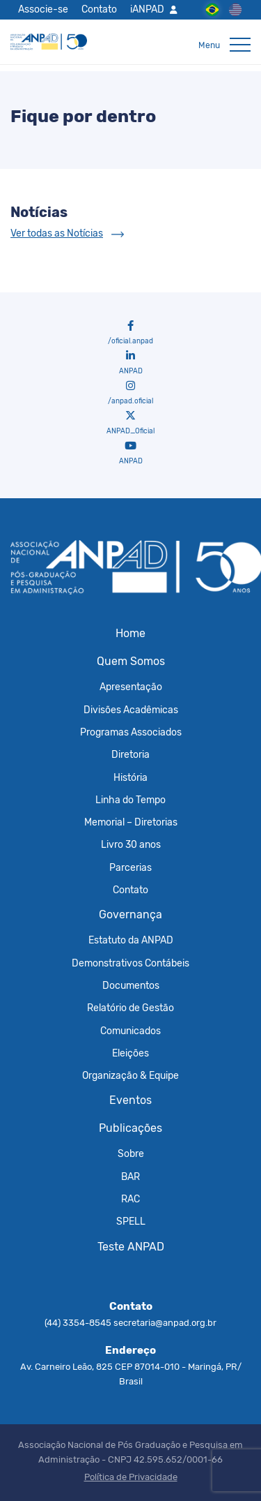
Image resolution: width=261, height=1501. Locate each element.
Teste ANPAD (130, 1246)
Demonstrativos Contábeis (130, 963)
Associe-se (43, 9)
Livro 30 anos (131, 844)
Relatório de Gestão (130, 1007)
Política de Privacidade (130, 1477)
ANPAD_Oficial (130, 422)
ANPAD (131, 362)
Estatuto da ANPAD (130, 940)
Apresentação (131, 686)
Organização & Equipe (130, 1075)
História (130, 777)
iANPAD (147, 9)
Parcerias (130, 867)
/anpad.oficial (130, 392)
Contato (99, 9)
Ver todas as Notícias (56, 233)
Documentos (130, 985)
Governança (130, 914)
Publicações (130, 1128)
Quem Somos (131, 661)
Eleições (130, 1053)
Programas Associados (131, 732)
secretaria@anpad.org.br (164, 1322)
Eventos (130, 1100)
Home (130, 633)
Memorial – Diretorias (130, 822)
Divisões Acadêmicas (131, 709)
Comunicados (130, 1030)
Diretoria (130, 754)
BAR (130, 1176)
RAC (130, 1198)
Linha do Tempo (130, 799)
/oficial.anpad (130, 332)
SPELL (130, 1221)
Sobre (131, 1153)
